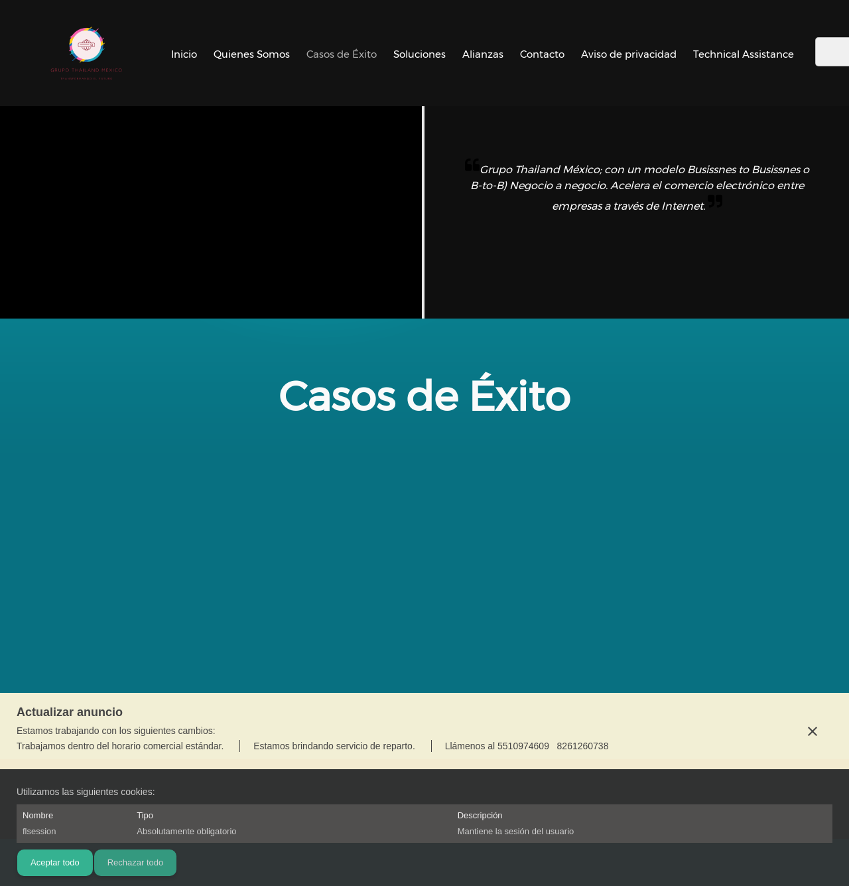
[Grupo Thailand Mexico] (86, 53)
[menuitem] (184, 53)
